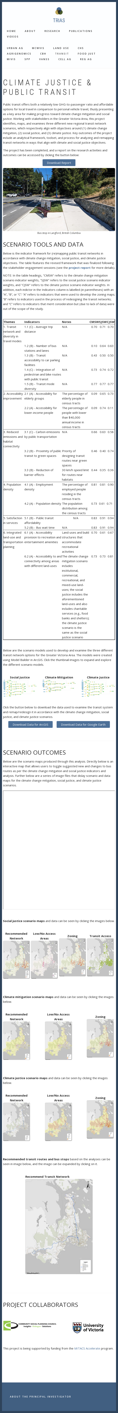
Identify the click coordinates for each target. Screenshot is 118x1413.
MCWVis (38, 48)
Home (11, 31)
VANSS (44, 59)
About (30, 31)
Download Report (59, 163)
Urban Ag (15, 48)
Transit (62, 53)
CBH (43, 53)
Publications (81, 31)
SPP (27, 59)
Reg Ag (86, 59)
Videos (13, 36)
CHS (81, 48)
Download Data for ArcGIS (30, 724)
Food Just (87, 53)
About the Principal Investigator (40, 1396)
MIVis (11, 59)
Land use (61, 48)
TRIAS (59, 20)
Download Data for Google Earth (83, 724)
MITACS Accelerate (87, 1348)
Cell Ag (64, 59)
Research (52, 31)
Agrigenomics (19, 53)
